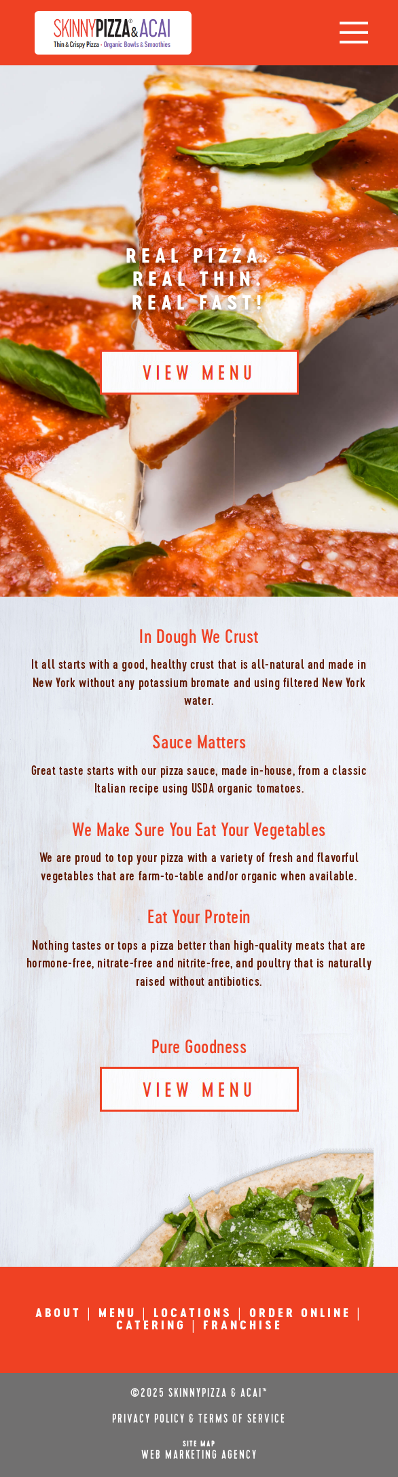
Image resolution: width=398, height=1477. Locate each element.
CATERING (151, 1326)
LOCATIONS (192, 1314)
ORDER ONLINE (300, 1314)
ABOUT (58, 1314)
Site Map (199, 1444)
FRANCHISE (243, 1326)
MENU (117, 1314)
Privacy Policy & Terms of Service (199, 1419)
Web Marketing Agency (199, 1455)
